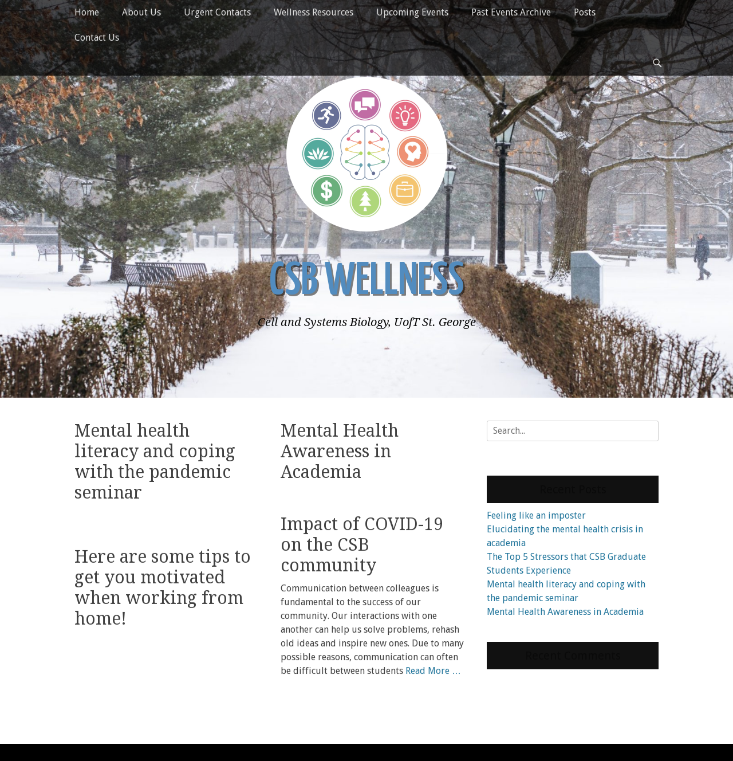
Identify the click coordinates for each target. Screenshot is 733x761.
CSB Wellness (366, 281)
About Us (141, 12)
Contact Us (96, 37)
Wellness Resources (313, 12)
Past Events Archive (511, 12)
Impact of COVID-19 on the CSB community (362, 540)
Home (86, 12)
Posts (585, 12)
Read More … (433, 666)
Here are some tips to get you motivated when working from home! (162, 571)
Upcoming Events (412, 12)
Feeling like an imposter (536, 515)
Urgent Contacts (217, 12)
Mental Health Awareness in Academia (340, 451)
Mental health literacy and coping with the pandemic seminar (154, 462)
